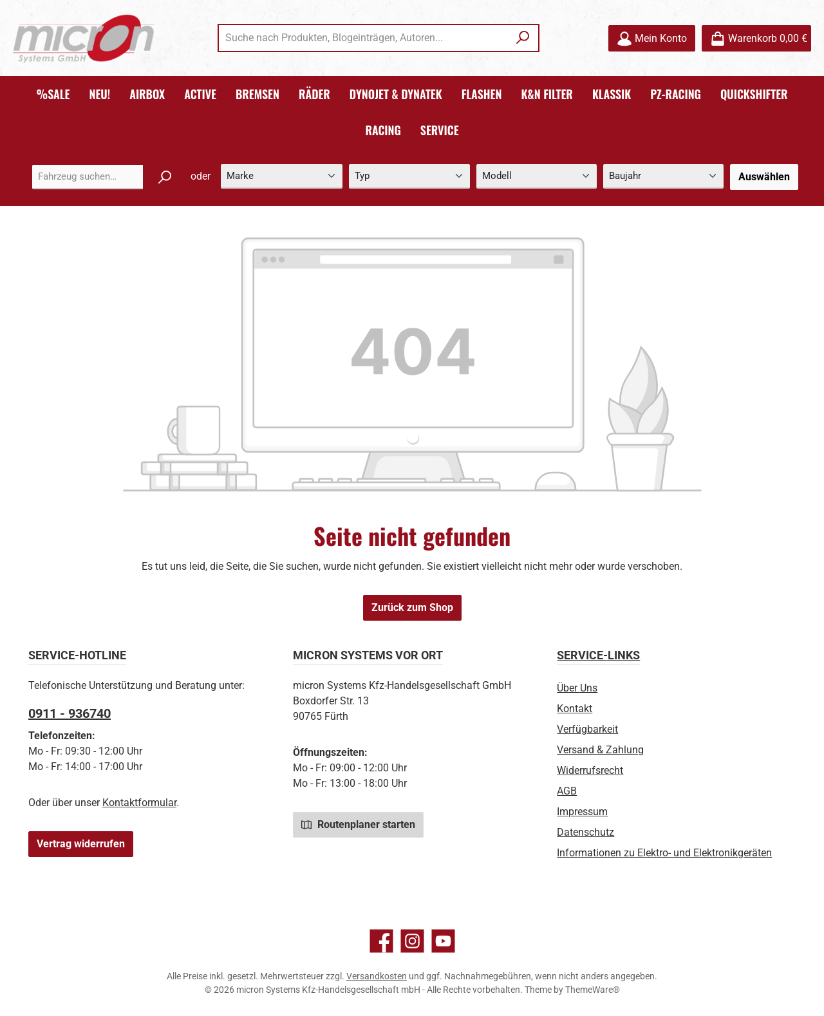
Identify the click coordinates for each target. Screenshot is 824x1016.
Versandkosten (376, 976)
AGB (567, 791)
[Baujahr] (663, 176)
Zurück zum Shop (412, 607)
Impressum (582, 811)
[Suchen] (523, 38)
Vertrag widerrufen (81, 844)
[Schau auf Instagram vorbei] (412, 941)
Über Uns (577, 688)
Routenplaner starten (358, 824)
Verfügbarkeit (587, 729)
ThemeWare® (592, 989)
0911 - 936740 (69, 713)
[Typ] (409, 176)
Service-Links (598, 655)
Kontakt (574, 708)
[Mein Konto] (651, 38)
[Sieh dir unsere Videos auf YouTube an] (443, 941)
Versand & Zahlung (600, 750)
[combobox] (364, 38)
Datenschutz (585, 832)
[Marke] (281, 176)
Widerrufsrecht (590, 770)
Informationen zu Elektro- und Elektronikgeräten (664, 853)
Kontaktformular (139, 802)
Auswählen (764, 177)
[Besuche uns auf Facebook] (381, 941)
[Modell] (536, 176)
